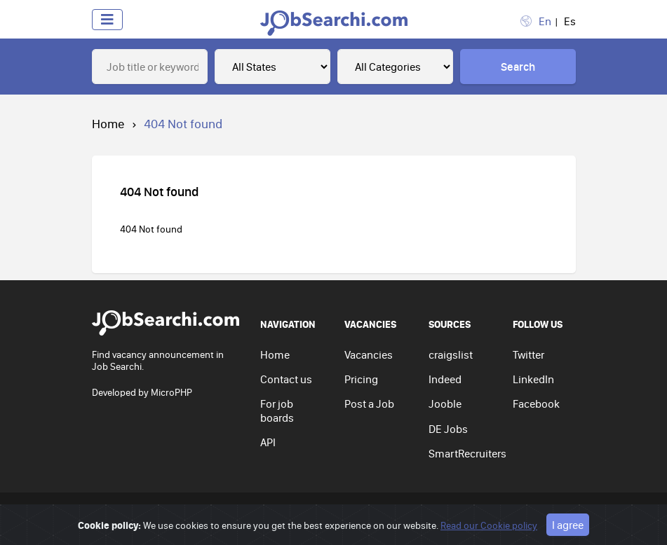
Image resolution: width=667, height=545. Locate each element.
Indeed (445, 379)
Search (518, 67)
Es (570, 21)
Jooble (445, 403)
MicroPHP (171, 392)
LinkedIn (533, 379)
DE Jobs (448, 429)
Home (108, 124)
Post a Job (369, 403)
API (268, 442)
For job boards (277, 410)
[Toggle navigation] (107, 19)
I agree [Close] (568, 525)
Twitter (528, 354)
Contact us (286, 379)
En (545, 21)
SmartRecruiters (467, 453)
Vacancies (368, 354)
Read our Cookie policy (488, 525)
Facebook (536, 403)
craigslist (451, 354)
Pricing (361, 379)
